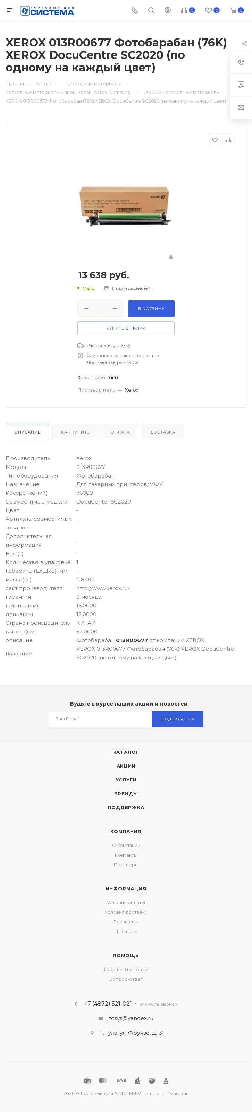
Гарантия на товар (126, 969)
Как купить (75, 432)
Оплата (120, 432)
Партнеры (126, 864)
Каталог (126, 752)
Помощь (126, 955)
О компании (126, 845)
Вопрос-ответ (126, 979)
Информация (126, 888)
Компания (125, 831)
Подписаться (178, 719)
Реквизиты (126, 922)
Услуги (126, 779)
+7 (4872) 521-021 (108, 1004)
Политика (126, 931)
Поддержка (126, 807)
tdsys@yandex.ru (131, 1018)
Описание (27, 432)
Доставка (163, 432)
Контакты (126, 855)
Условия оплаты (126, 902)
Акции (126, 766)
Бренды (126, 793)
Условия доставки (126, 912)
